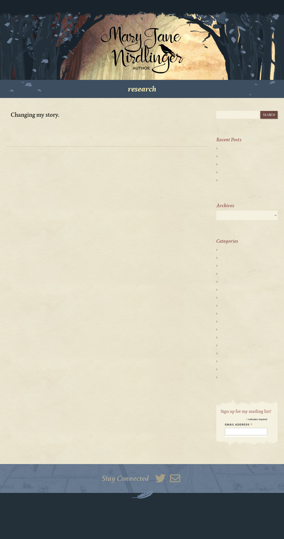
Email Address (239, 424)
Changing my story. (35, 115)
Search (269, 115)
